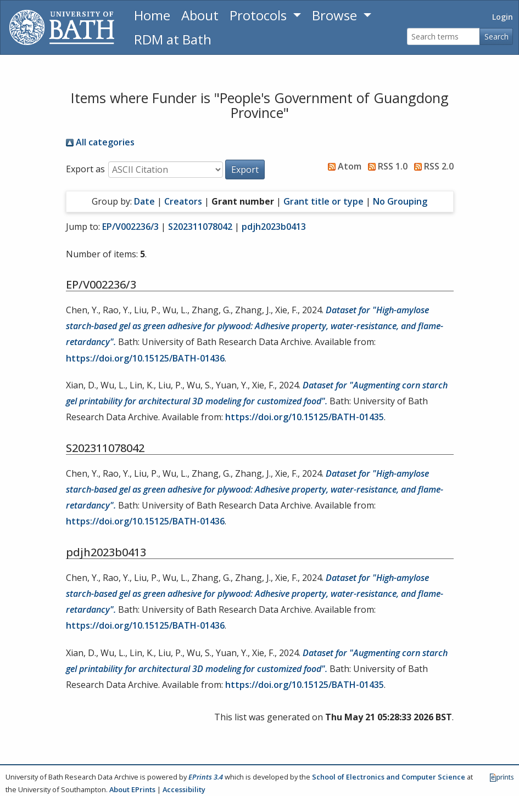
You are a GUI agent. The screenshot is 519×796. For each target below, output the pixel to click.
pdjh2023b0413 (274, 227)
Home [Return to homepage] (152, 15)
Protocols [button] (260, 15)
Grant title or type (323, 201)
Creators (183, 201)
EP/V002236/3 (130, 227)
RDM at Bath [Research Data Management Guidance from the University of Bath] (172, 39)
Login (502, 17)
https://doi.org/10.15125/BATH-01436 (145, 358)
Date (144, 201)
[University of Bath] (62, 27)
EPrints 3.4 (205, 777)
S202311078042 (200, 227)
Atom (342, 166)
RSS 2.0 (432, 166)
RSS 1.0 (386, 166)
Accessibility (184, 789)
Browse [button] (336, 15)
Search (496, 36)
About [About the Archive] (200, 15)
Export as (85, 169)
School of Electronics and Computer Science (388, 777)
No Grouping (400, 201)
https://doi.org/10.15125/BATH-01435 (304, 417)
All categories (100, 142)
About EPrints (132, 789)
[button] (245, 169)
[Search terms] (443, 36)
